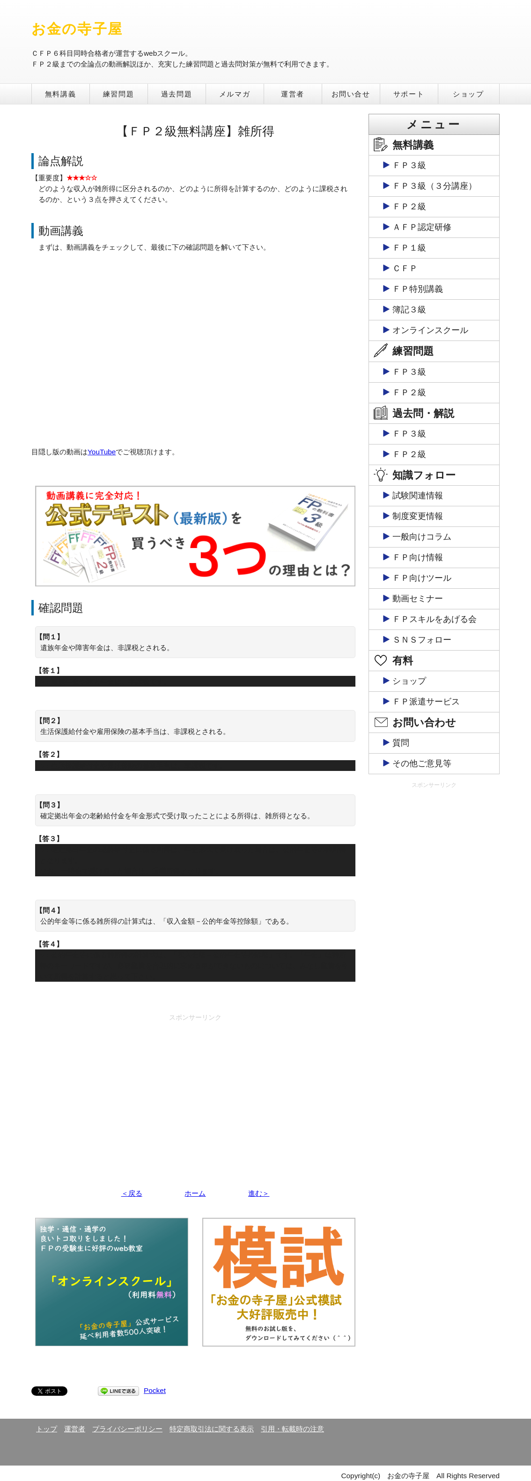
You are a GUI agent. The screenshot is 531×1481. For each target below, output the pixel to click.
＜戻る (131, 1193)
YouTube (102, 452)
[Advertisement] (195, 1090)
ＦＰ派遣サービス (426, 701)
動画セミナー (417, 598)
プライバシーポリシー (127, 1429)
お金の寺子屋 (77, 29)
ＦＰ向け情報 (417, 557)
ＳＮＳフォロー (421, 639)
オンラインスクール (430, 330)
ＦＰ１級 (409, 247)
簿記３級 (409, 309)
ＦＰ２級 (409, 206)
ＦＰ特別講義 (417, 289)
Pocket (155, 1390)
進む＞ (258, 1193)
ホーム (195, 1193)
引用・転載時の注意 (292, 1429)
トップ (46, 1429)
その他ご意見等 (421, 763)
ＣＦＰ (405, 268)
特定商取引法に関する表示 (212, 1429)
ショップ (468, 94)
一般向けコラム (421, 536)
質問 (400, 743)
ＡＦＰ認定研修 (421, 227)
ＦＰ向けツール (421, 578)
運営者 (292, 94)
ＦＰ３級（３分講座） (434, 186)
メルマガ (234, 94)
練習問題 (118, 94)
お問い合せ (351, 94)
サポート (408, 94)
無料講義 (60, 94)
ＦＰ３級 (409, 165)
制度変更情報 (417, 516)
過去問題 (176, 94)
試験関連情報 (417, 495)
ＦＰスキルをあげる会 (434, 619)
